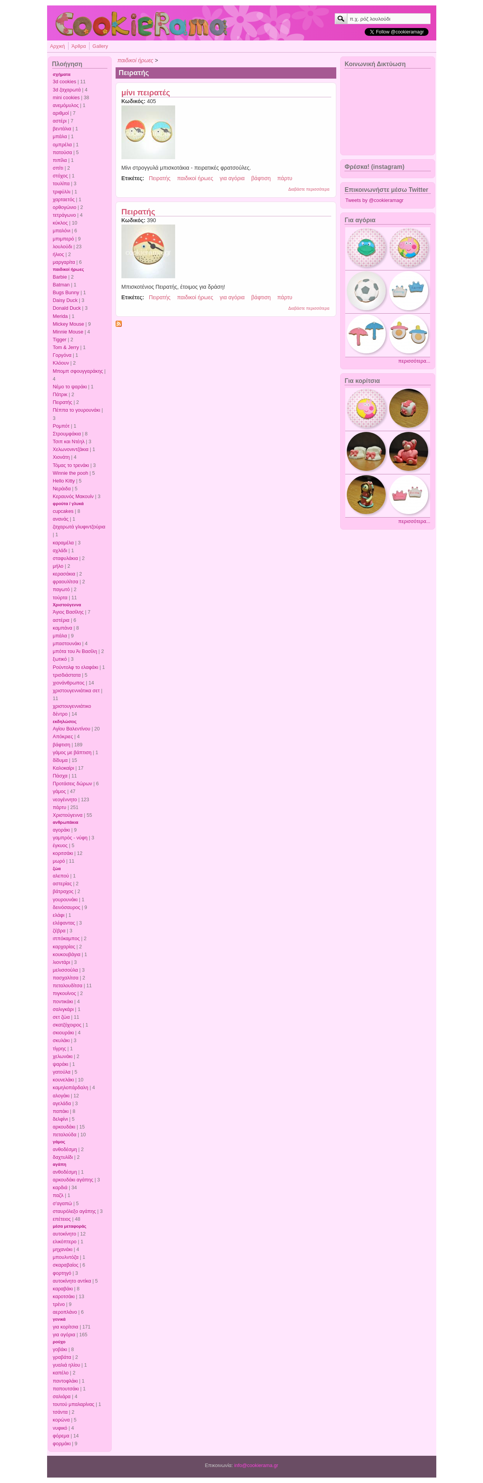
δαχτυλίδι (63, 1157)
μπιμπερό (63, 239)
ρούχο (59, 1341)
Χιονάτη (61, 457)
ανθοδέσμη (65, 1149)
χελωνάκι (63, 1056)
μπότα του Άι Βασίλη (75, 651)
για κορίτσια (66, 1327)
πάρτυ (60, 807)
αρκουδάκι (64, 1127)
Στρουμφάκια (67, 434)
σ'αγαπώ (62, 1203)
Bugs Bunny (66, 292)
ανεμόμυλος (66, 105)
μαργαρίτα (64, 262)
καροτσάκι (64, 1296)
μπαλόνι (61, 230)
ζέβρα (59, 931)
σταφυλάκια (65, 558)
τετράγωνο (64, 215)
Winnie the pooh (70, 473)
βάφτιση (61, 745)
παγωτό (61, 589)
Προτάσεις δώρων (72, 783)
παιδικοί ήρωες (68, 269)
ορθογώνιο (64, 207)
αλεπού (61, 876)
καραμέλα (63, 543)
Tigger (60, 339)
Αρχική (57, 46)
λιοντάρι (61, 962)
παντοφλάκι (65, 1381)
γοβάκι (60, 1349)
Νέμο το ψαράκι (70, 387)
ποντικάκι (63, 1001)
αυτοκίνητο (64, 1234)
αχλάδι (60, 550)
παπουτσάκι (66, 1389)
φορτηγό (62, 1273)
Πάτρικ (60, 394)
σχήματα (62, 74)
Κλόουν (61, 363)
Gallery (100, 46)
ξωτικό (60, 659)
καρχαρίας (64, 946)
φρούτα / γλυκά (68, 503)
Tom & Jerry (66, 347)
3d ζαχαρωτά (67, 90)
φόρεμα (61, 1436)
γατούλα (62, 1072)
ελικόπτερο (65, 1241)
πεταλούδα (65, 1134)
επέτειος (62, 1219)
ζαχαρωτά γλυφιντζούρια (79, 527)
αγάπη (60, 1164)
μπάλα (60, 136)
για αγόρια (64, 1334)
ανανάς (61, 519)
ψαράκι (60, 1064)
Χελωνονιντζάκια (71, 449)
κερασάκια (64, 574)
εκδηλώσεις (65, 721)
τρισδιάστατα (67, 675)
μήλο (58, 566)
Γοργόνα (62, 355)
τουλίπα (61, 183)
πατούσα (62, 152)
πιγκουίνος (64, 993)
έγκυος (60, 845)
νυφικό (60, 1428)
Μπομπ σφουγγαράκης (78, 371)
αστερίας (62, 883)
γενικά (59, 1319)
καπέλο (61, 1373)
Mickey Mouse (68, 324)
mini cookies (66, 97)
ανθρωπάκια (66, 822)
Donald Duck (67, 308)
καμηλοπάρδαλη (70, 1087)
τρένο (59, 1304)
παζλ (58, 1195)
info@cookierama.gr (256, 1465)
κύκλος (60, 223)
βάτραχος (63, 891)
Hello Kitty (64, 481)
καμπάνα (62, 628)
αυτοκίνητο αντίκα (72, 1281)
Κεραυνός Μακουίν (73, 496)
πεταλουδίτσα (68, 985)
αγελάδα (62, 1103)
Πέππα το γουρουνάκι (76, 410)
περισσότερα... (414, 361)
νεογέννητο (65, 799)
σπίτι (58, 168)
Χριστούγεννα (67, 604)
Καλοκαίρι (63, 768)
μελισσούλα (65, 970)
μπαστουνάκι (67, 643)
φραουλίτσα (65, 581)
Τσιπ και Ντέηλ (69, 441)
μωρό (59, 861)
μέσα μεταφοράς (69, 1226)
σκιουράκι (63, 1032)
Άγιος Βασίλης (68, 612)
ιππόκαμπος (66, 938)
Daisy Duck (65, 300)
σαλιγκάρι (63, 1009)
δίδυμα (60, 760)
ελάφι (59, 915)
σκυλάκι (61, 1040)
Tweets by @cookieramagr (374, 200)
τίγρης (59, 1048)
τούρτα (60, 597)
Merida (60, 316)
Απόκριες (63, 736)
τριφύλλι (61, 192)
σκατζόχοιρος (67, 1025)
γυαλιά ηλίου (66, 1365)
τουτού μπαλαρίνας (74, 1404)
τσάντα (60, 1412)
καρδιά (60, 1187)
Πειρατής (62, 402)
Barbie (60, 277)
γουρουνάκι (65, 899)
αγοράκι (61, 830)
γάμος (59, 791)
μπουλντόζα (66, 1257)
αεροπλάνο (65, 1312)
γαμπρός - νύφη (70, 838)
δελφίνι (60, 1119)
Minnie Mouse (68, 332)
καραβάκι (63, 1289)
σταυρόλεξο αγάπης (74, 1211)
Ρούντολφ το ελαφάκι (75, 667)
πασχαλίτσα (66, 978)
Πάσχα (60, 776)
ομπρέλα (62, 144)
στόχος (60, 176)
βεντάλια (62, 129)
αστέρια (61, 620)
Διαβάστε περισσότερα (309, 189)
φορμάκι (62, 1443)
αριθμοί (61, 113)
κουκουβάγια (67, 954)
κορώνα (61, 1420)
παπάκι (61, 1111)
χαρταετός (64, 199)
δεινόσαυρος (67, 907)
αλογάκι (61, 1096)
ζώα (57, 868)
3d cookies (64, 81)
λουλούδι (62, 246)
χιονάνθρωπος (69, 683)
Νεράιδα (62, 488)
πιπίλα (60, 160)
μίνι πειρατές (145, 92)
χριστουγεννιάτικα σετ (76, 690)
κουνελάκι (63, 1080)
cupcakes (63, 511)
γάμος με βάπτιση (72, 752)
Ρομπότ (61, 426)
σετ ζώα (61, 1017)
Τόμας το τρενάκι (71, 465)
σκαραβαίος (66, 1265)
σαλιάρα (62, 1396)
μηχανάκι (63, 1249)
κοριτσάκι (63, 853)
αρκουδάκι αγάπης (73, 1180)
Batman (61, 285)
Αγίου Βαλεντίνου (72, 729)
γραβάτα (62, 1357)
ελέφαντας (64, 923)
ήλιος (58, 254)
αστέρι (60, 121)
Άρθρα (79, 46)
